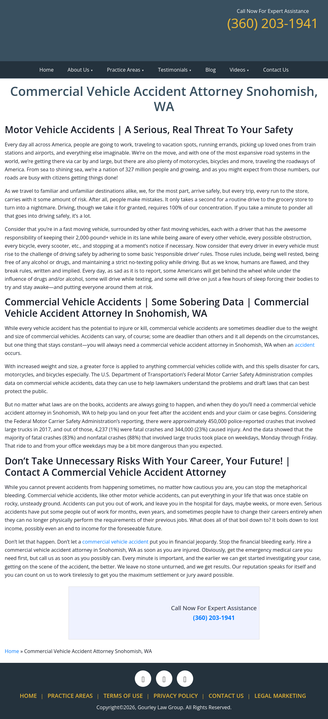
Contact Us (276, 69)
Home (46, 69)
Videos (238, 69)
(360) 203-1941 (273, 23)
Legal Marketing (280, 695)
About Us (78, 69)
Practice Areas (123, 69)
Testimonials (173, 69)
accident (305, 344)
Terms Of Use (123, 695)
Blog (211, 69)
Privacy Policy (175, 695)
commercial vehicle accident (115, 541)
